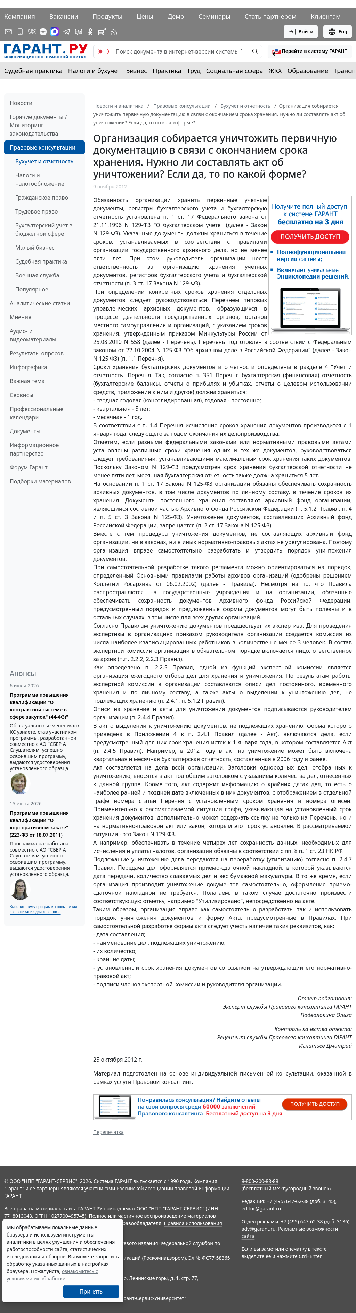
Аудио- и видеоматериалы (33, 335)
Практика (167, 70)
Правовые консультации (42, 147)
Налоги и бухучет (94, 70)
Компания (19, 16)
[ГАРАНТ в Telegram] (67, 31)
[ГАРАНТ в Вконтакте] (32, 31)
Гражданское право (41, 197)
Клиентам (326, 16)
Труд (194, 70)
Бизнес (136, 70)
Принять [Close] (91, 1291)
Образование (308, 70)
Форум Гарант (29, 467)
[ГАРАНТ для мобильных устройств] (20, 31)
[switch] (103, 51)
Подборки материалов (40, 481)
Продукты (107, 16)
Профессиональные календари (36, 413)
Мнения (20, 317)
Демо (176, 16)
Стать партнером (271, 16)
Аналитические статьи (40, 303)
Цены (145, 16)
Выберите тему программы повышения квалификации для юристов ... (43, 909)
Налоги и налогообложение (39, 179)
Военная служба (37, 275)
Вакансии (63, 16)
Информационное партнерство (34, 449)
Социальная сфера (234, 70)
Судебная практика (33, 70)
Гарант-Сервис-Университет (151, 1298)
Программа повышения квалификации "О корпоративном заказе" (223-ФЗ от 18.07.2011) (39, 823)
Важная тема (27, 381)
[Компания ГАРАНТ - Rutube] (102, 31)
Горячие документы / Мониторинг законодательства (38, 125)
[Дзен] (43, 31)
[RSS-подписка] (114, 31)
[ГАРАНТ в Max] (54, 31)
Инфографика (28, 367)
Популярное (31, 289)
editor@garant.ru (261, 1208)
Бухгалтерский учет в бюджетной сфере (43, 229)
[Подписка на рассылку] (8, 31)
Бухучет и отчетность (44, 161)
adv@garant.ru (259, 1228)
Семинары (214, 16)
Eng (337, 31)
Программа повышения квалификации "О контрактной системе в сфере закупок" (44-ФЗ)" (39, 706)
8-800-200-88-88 (260, 1181)
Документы (25, 431)
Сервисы (21, 395)
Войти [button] (301, 31)
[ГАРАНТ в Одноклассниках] (90, 31)
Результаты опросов (37, 353)
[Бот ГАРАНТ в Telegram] (78, 31)
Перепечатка (108, 1132)
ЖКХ (275, 70)
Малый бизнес (35, 247)
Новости (21, 103)
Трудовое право (36, 211)
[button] (310, 51)
